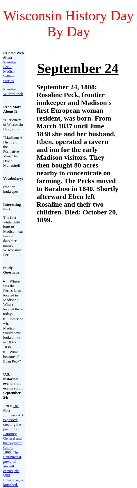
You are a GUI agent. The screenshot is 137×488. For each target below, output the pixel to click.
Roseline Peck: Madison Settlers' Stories (10, 71)
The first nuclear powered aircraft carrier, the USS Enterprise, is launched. (13, 468)
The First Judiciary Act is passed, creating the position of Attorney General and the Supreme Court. (13, 427)
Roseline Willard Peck (13, 91)
